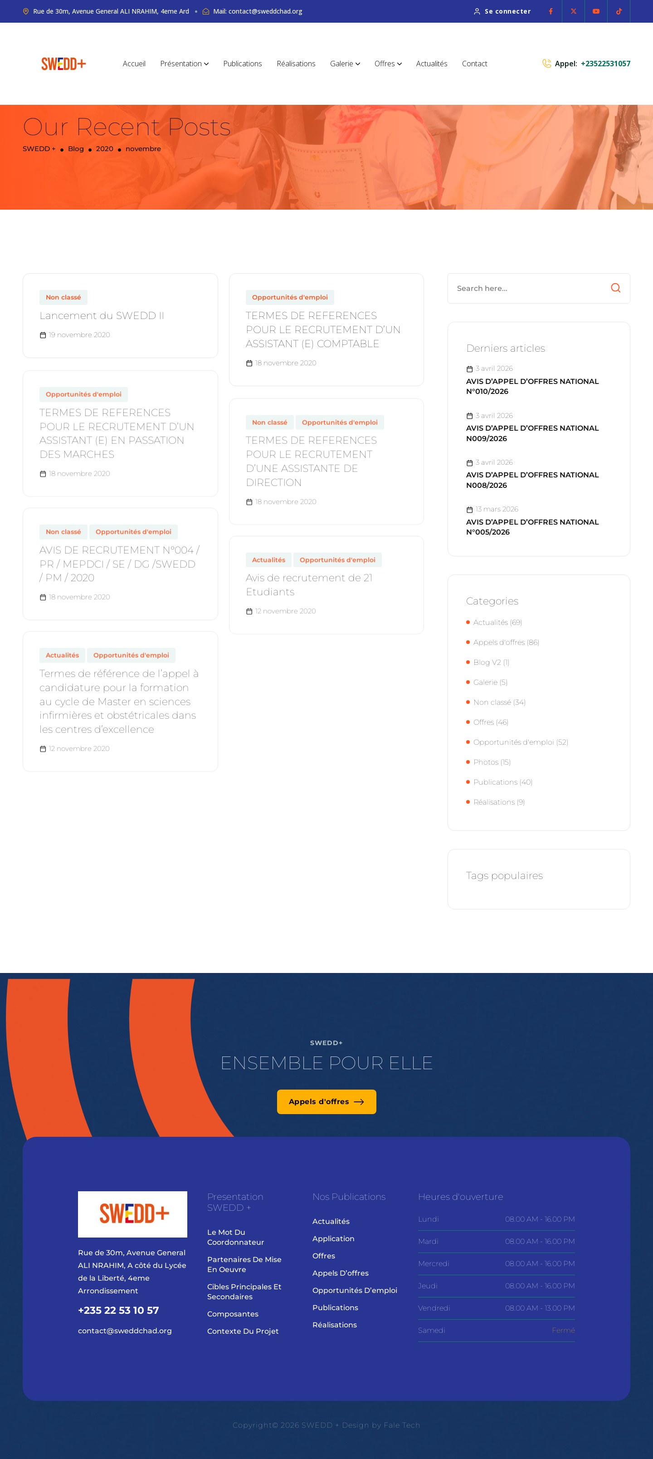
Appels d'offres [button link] (327, 1101)
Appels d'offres (499, 642)
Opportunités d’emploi (354, 1290)
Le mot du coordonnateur (235, 1237)
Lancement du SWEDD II (101, 323)
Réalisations (296, 64)
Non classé (63, 304)
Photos (485, 762)
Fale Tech (402, 1425)
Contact (474, 64)
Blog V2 (487, 662)
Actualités (432, 64)
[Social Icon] (551, 11)
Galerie (345, 64)
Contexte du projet (243, 1331)
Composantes (232, 1314)
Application (333, 1238)
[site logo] (64, 64)
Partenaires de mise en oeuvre (244, 1264)
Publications (242, 64)
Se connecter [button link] (502, 11)
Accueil (134, 64)
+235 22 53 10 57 (118, 1310)
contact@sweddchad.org (125, 1330)
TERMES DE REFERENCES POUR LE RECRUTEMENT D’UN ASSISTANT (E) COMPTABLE (323, 337)
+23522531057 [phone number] (605, 64)
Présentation (184, 64)
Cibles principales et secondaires (244, 1291)
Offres (388, 64)
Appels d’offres (340, 1273)
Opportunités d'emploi (290, 304)
